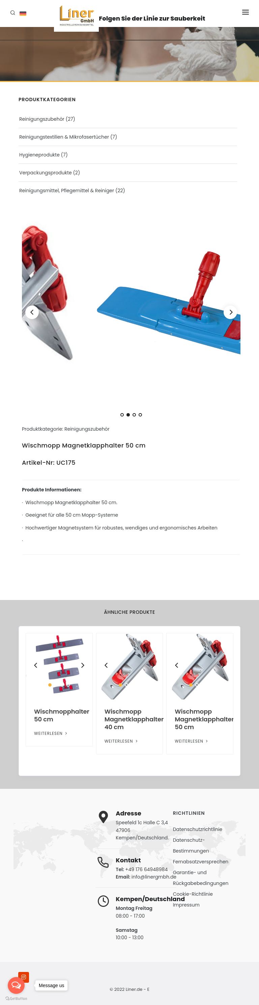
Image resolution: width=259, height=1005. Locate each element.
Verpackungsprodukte (45, 172)
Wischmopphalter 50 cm (61, 715)
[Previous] (32, 312)
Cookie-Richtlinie (193, 894)
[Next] (230, 312)
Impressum (186, 904)
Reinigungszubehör (41, 119)
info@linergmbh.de (154, 876)
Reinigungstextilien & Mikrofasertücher (64, 137)
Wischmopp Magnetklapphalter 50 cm (204, 719)
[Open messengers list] (16, 985)
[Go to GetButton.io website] (16, 998)
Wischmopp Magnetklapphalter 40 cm (134, 719)
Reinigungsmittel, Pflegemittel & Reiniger (66, 190)
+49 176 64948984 (146, 869)
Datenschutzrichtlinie (197, 829)
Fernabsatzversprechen (201, 861)
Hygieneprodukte (39, 154)
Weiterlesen (51, 733)
